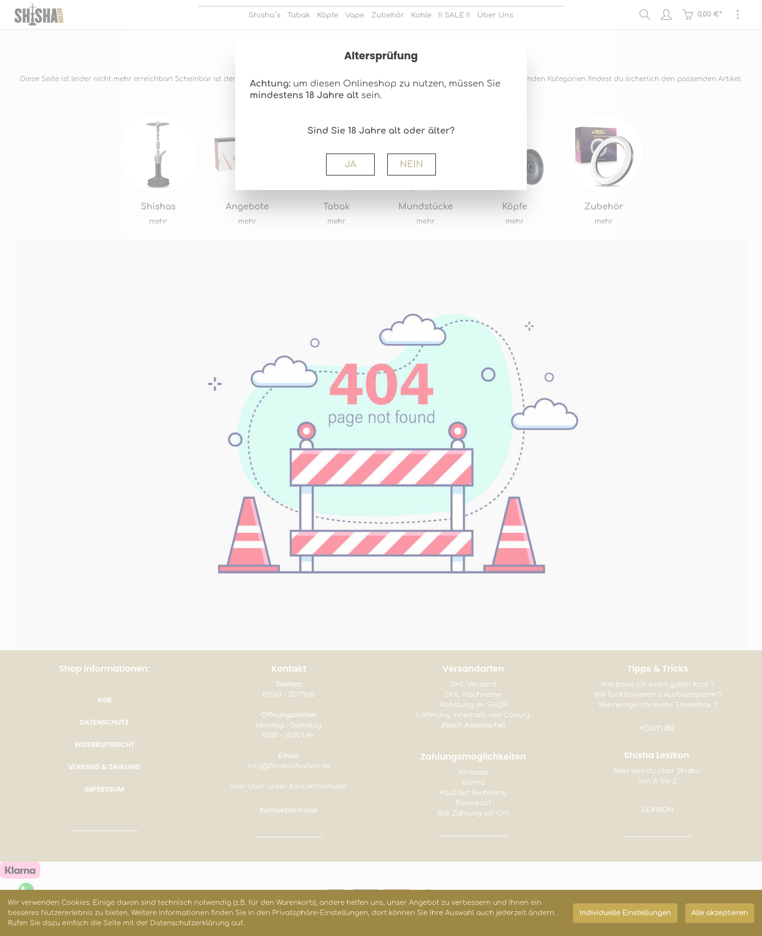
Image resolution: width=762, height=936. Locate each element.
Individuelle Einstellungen (625, 913)
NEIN (411, 164)
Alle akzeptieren (720, 913)
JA (350, 164)
